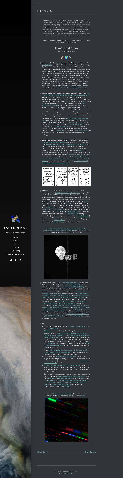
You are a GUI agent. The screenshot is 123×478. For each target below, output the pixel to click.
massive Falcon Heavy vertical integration (71, 88)
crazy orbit (82, 395)
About (15, 244)
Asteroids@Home (58, 209)
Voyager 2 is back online (61, 307)
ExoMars (51, 343)
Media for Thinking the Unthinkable (59, 378)
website (50, 380)
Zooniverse (47, 209)
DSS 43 (78, 310)
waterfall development (77, 124)
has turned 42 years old (77, 326)
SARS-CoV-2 (57, 222)
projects (69, 203)
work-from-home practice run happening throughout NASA (66, 144)
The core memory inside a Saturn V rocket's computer (62, 365)
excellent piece (47, 65)
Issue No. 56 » (90, 452)
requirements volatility (61, 126)
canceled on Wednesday (74, 154)
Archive (15, 240)
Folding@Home (59, 220)
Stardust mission (83, 216)
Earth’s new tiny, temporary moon (63, 394)
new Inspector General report (77, 118)
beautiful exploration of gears (61, 384)
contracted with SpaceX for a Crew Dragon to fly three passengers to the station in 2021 (65, 296)
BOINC (86, 201)
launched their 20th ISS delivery (73, 287)
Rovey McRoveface (76, 285)
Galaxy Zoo (50, 207)
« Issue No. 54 (42, 452)
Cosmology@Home (73, 211)
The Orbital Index (15, 228)
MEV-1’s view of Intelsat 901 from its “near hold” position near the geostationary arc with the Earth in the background (64, 229)
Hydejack (67, 473)
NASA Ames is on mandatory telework (54, 142)
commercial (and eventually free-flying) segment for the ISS (65, 294)
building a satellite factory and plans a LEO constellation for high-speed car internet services (64, 302)
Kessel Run (59, 130)
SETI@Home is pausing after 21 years (67, 193)
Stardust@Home (73, 214)
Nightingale (78, 316)
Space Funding (15, 251)
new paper (59, 335)
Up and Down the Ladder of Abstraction (71, 376)
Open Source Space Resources (15, 254)
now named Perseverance (69, 283)
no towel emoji (53, 328)
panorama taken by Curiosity (65, 356)
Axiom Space (57, 293)
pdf (73, 108)
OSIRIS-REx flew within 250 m (55, 316)
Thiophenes (47, 331)
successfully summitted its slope (78, 314)
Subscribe (15, 237)
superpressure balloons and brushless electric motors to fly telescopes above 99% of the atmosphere (66, 351)
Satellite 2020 (81, 150)
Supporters (15, 247)
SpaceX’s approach (82, 130)
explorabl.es (66, 386)
